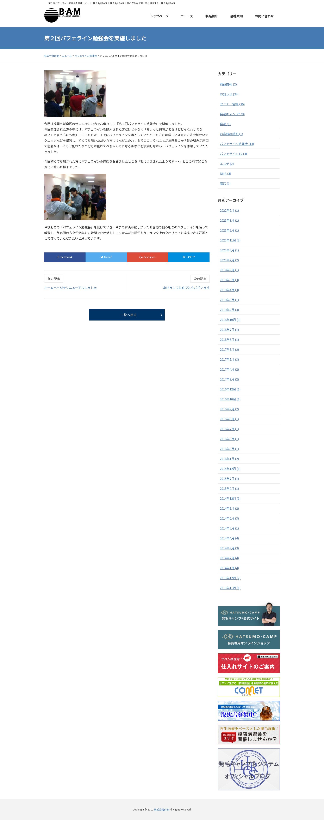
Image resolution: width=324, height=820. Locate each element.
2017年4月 (229, 369)
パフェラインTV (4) (233, 153)
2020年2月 (229, 260)
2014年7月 (229, 508)
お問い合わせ (264, 16)
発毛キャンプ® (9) (232, 114)
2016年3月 (229, 449)
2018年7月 (229, 329)
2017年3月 (229, 379)
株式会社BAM (161, 809)
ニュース (187, 16)
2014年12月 (230, 498)
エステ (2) (227, 163)
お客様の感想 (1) (231, 134)
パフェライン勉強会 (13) (237, 144)
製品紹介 (211, 16)
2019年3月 (229, 300)
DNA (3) (225, 173)
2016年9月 (229, 409)
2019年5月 (229, 280)
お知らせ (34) (229, 94)
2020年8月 (229, 250)
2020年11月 (230, 240)
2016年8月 (229, 419)
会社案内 (236, 16)
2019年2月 (229, 309)
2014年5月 (229, 528)
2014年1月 (229, 568)
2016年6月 (229, 439)
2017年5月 (229, 359)
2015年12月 (230, 468)
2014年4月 (229, 538)
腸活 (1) (225, 183)
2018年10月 (230, 319)
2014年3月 (229, 548)
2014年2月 (229, 558)
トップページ (159, 16)
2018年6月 (229, 339)
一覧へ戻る (128, 314)
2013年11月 (230, 588)
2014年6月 (229, 518)
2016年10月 (230, 399)
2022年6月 (229, 210)
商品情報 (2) (228, 84)
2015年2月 (229, 488)
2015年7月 (229, 478)
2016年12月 (230, 389)
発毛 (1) (225, 124)
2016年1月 (229, 458)
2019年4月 (229, 290)
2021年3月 (229, 220)
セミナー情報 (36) (232, 104)
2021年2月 (229, 230)
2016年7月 (229, 429)
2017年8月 (229, 349)
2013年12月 (230, 578)
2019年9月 (229, 270)
